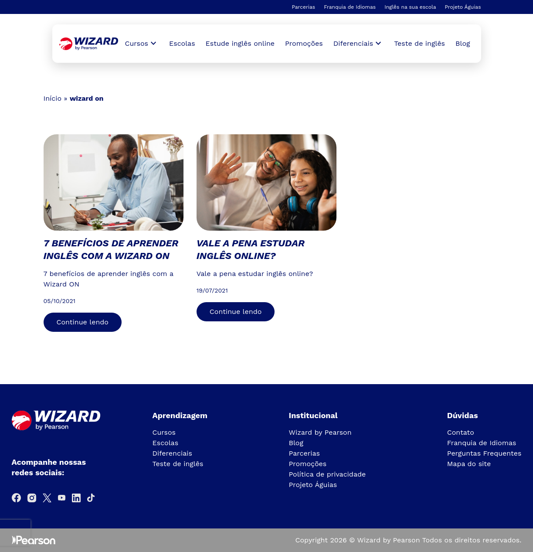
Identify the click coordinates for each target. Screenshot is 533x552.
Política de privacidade (327, 474)
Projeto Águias (463, 7)
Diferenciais (172, 453)
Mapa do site (469, 464)
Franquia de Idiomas (350, 7)
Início (53, 98)
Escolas (182, 43)
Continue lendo (83, 322)
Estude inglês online (240, 43)
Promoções (304, 43)
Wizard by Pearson (320, 432)
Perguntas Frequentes (484, 453)
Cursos (164, 432)
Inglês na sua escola (410, 7)
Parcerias (303, 7)
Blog (462, 43)
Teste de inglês (419, 43)
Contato (460, 432)
